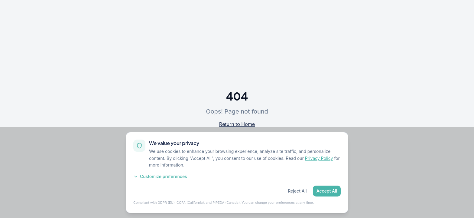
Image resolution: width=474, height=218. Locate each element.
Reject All (297, 190)
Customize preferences (160, 176)
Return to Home (237, 124)
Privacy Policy (319, 158)
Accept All (327, 190)
